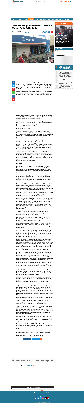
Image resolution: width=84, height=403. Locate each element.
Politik (36, 19)
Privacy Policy (36, 392)
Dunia (68, 19)
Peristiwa (49, 19)
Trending (25, 19)
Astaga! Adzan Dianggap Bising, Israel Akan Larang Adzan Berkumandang (65, 86)
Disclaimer (41, 392)
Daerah (61, 19)
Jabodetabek (55, 19)
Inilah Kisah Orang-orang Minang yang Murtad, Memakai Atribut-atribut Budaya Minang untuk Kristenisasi (65, 81)
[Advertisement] (42, 10)
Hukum (40, 19)
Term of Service (46, 392)
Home (16, 19)
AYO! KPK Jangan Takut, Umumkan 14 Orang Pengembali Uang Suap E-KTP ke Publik (66, 76)
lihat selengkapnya (63, 52)
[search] (43, 1)
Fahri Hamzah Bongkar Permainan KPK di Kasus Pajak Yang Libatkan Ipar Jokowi (65, 72)
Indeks (20, 19)
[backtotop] (42, 391)
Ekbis (44, 19)
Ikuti (27, 32)
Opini (65, 19)
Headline (31, 19)
